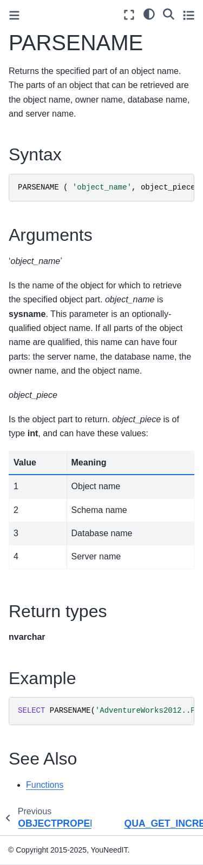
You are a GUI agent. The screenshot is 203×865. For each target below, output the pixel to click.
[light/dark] (149, 13)
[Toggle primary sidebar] (14, 15)
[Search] (169, 13)
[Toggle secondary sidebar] (189, 14)
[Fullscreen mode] (129, 14)
